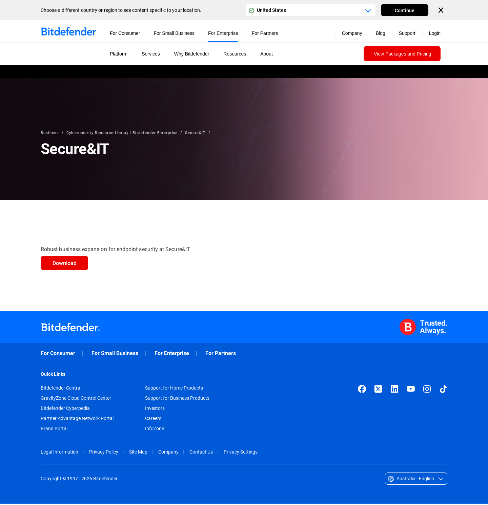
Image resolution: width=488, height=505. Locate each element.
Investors (155, 410)
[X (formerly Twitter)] (378, 390)
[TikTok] (443, 390)
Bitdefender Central (61, 389)
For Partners (220, 354)
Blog (380, 33)
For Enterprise (172, 354)
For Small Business (115, 354)
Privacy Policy (103, 453)
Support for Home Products (174, 389)
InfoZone (154, 430)
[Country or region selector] (310, 10)
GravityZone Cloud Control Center (76, 399)
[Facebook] (362, 390)
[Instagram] (427, 390)
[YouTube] (411, 390)
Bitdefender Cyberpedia (65, 410)
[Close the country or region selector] (442, 10)
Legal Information (59, 453)
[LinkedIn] (394, 390)
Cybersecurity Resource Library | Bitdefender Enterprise (126, 132)
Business (50, 132)
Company (168, 453)
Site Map (138, 453)
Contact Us (201, 453)
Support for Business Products (177, 399)
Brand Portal (54, 430)
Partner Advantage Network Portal (77, 420)
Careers (153, 420)
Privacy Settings (241, 453)
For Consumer (58, 354)
